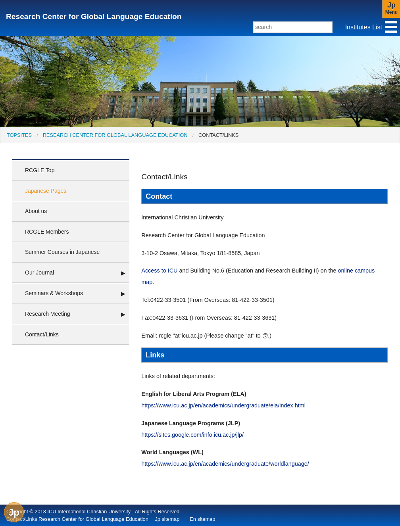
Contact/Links (218, 135)
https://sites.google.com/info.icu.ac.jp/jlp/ (192, 435)
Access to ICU (159, 270)
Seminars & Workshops (54, 293)
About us (36, 211)
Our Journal (39, 272)
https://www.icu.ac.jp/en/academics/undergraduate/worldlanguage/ (225, 464)
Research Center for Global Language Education (93, 16)
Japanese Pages (45, 191)
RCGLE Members (47, 231)
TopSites (19, 135)
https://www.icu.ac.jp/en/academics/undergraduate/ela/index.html (223, 405)
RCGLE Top (39, 170)
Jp (13, 512)
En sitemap (202, 519)
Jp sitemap (167, 519)
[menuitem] (19, 135)
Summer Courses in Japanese (62, 252)
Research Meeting (47, 314)
